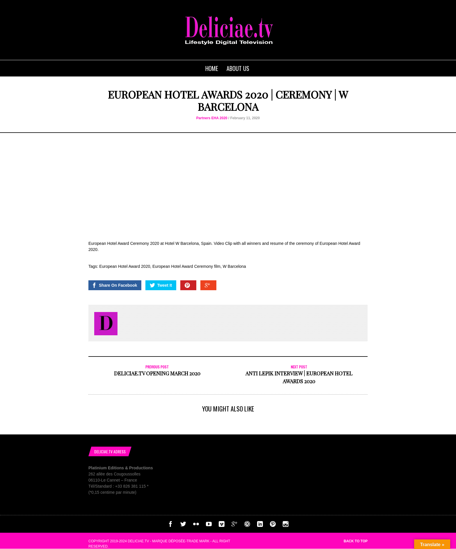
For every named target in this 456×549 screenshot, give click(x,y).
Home (211, 68)
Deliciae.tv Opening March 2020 (157, 373)
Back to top (356, 541)
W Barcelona (234, 266)
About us (238, 68)
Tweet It (161, 285)
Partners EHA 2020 (211, 118)
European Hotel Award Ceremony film (186, 266)
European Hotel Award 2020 (124, 266)
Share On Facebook (114, 285)
